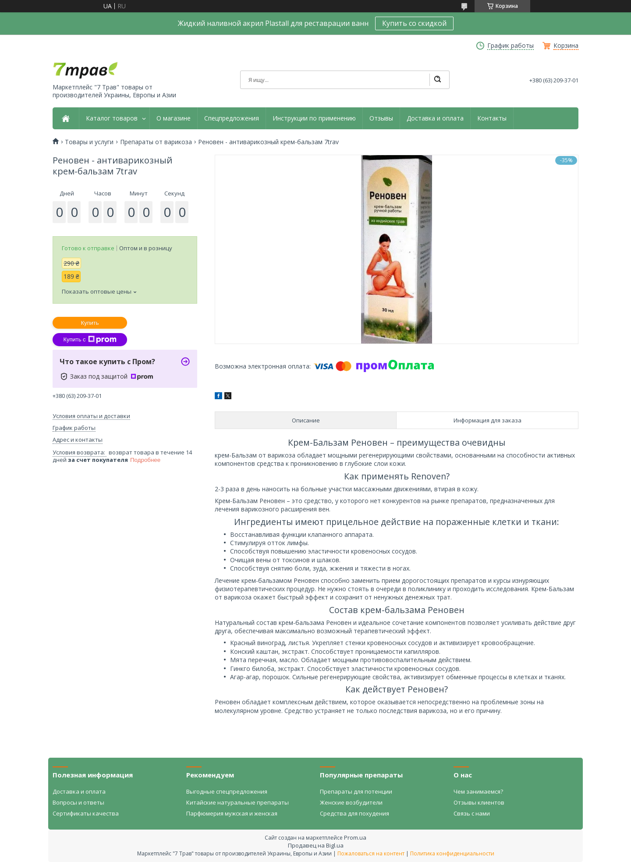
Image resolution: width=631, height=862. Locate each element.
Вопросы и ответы (78, 802)
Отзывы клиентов (479, 802)
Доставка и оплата (435, 118)
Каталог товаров (112, 118)
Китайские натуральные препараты (237, 802)
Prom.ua (355, 837)
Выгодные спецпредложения (226, 791)
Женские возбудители (351, 802)
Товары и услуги (89, 142)
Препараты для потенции (356, 791)
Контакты (492, 118)
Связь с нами (472, 813)
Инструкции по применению (314, 118)
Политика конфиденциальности (452, 853)
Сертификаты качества (86, 813)
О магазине (173, 118)
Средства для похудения (354, 813)
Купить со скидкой (414, 23)
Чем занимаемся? (478, 791)
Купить (90, 322)
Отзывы (381, 118)
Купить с (89, 340)
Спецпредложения (231, 118)
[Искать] (437, 80)
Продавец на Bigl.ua (316, 845)
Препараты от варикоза (156, 142)
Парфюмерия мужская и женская (231, 813)
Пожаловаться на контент (370, 853)
